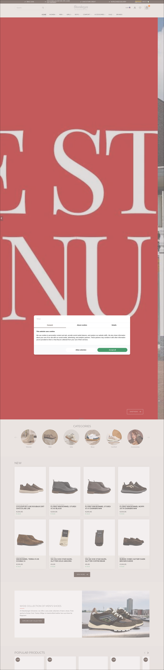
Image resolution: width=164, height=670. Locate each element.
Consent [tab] (50, 325)
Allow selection (81, 350)
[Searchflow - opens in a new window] (125, 319)
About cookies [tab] (82, 325)
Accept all (112, 350)
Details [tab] (114, 325)
